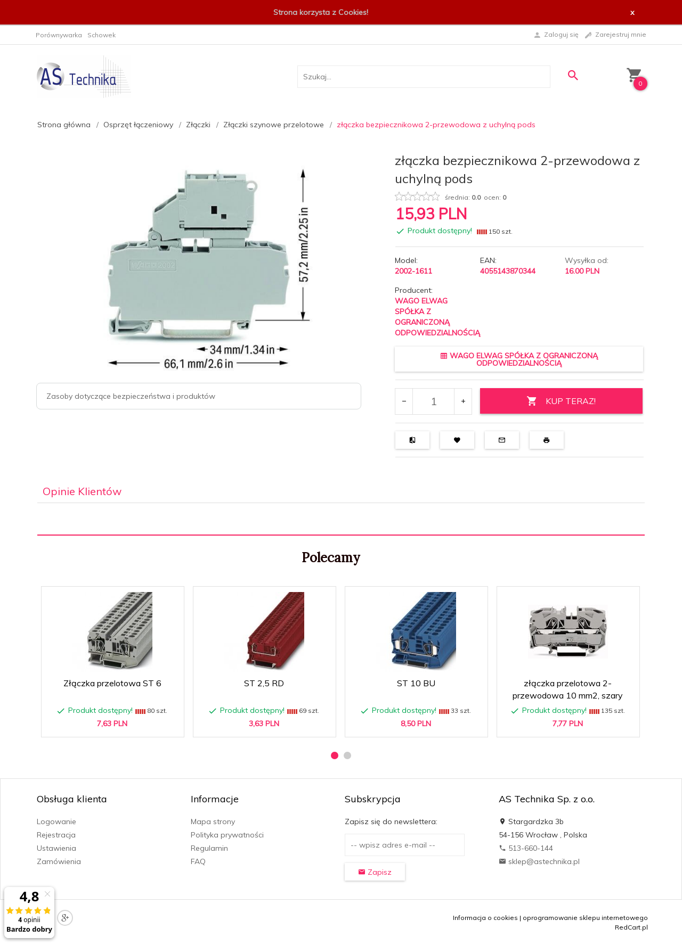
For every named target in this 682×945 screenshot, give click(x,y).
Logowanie (56, 821)
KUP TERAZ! (561, 401)
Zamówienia (59, 861)
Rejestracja (56, 835)
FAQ (198, 861)
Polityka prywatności (227, 835)
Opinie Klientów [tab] (82, 491)
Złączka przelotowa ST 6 (112, 683)
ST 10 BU (416, 683)
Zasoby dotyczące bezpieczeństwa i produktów (130, 396)
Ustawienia (56, 848)
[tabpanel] (341, 519)
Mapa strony (213, 821)
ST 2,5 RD (264, 683)
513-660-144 (526, 848)
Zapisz (375, 872)
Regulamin (209, 848)
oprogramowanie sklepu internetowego (585, 918)
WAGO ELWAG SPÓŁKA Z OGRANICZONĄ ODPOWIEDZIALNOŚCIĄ (519, 359)
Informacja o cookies (485, 918)
